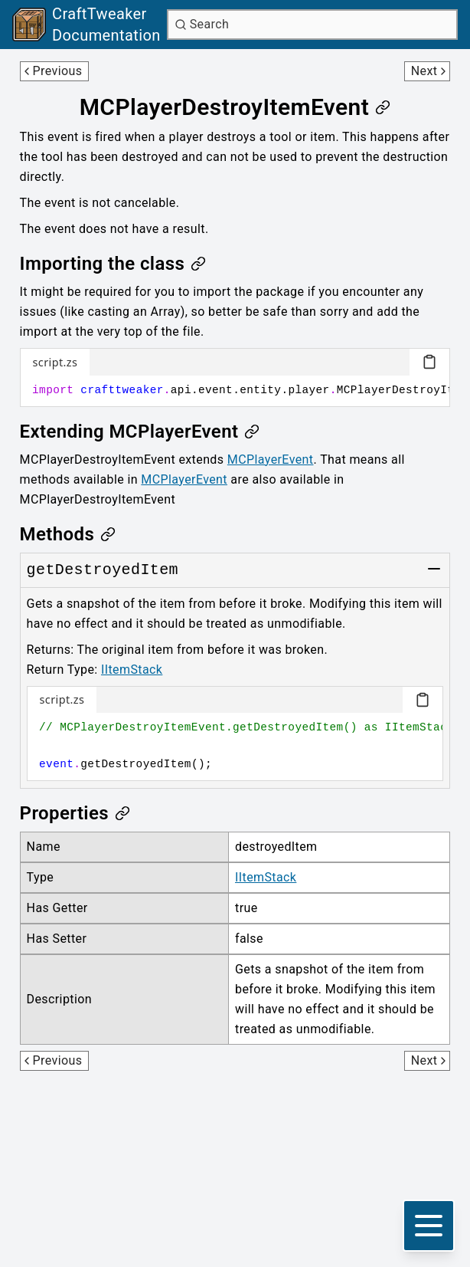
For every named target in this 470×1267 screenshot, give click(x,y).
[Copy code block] (429, 362)
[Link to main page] (86, 24)
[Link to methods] (68, 534)
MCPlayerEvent (270, 459)
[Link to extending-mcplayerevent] (140, 431)
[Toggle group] (434, 569)
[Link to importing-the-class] (113, 263)
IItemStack (131, 669)
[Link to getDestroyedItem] (102, 570)
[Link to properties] (75, 813)
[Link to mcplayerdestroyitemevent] (235, 107)
